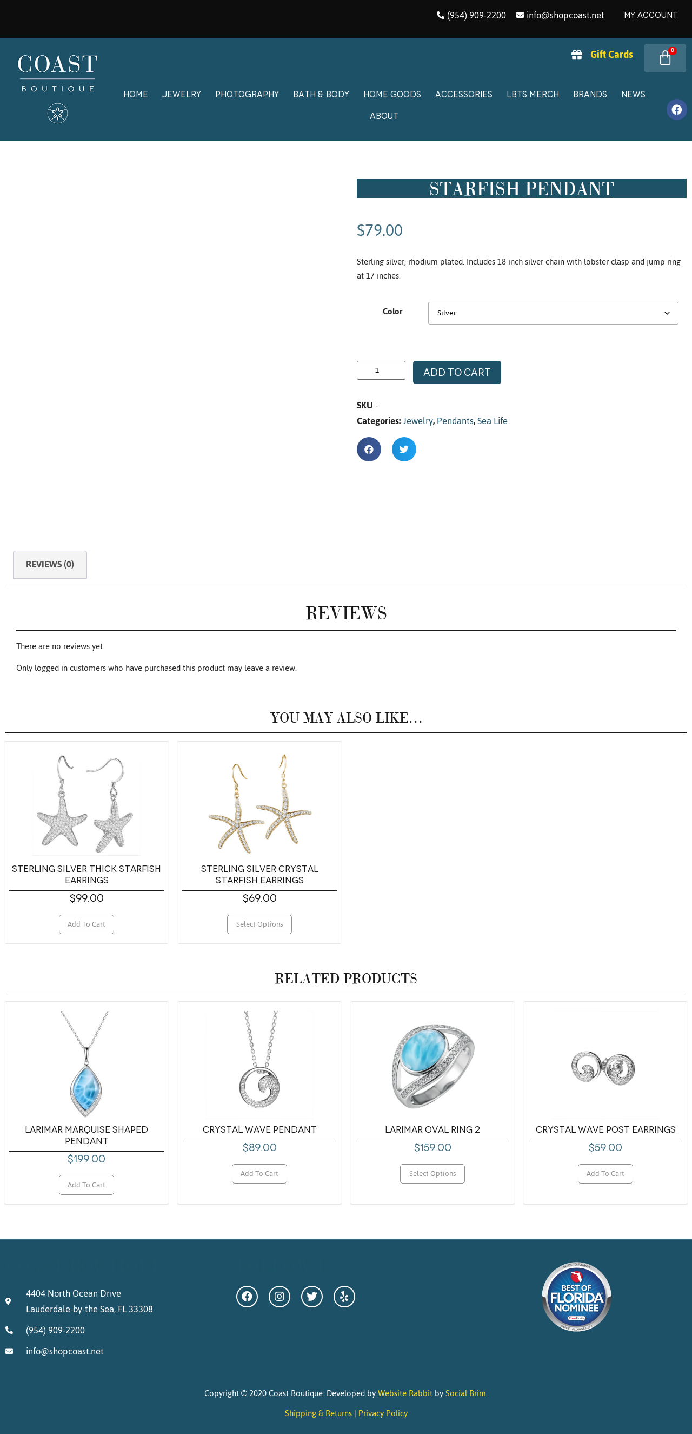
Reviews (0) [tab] (50, 564)
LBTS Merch (533, 94)
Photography (247, 94)
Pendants (455, 420)
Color (392, 311)
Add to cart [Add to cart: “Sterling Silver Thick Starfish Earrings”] (86, 924)
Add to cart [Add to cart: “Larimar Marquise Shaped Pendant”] (86, 1185)
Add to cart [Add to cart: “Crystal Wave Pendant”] (259, 1173)
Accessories (464, 94)
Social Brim (465, 1393)
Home (135, 94)
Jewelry (181, 94)
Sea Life (492, 420)
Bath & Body (321, 94)
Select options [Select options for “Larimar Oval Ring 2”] (432, 1173)
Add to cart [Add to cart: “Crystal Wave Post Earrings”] (605, 1173)
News (633, 94)
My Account (651, 15)
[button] (369, 449)
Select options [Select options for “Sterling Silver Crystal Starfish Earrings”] (259, 924)
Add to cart (457, 372)
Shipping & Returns (318, 1413)
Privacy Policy (383, 1413)
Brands (590, 94)
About (384, 116)
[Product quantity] (381, 370)
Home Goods (392, 94)
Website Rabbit (405, 1393)
